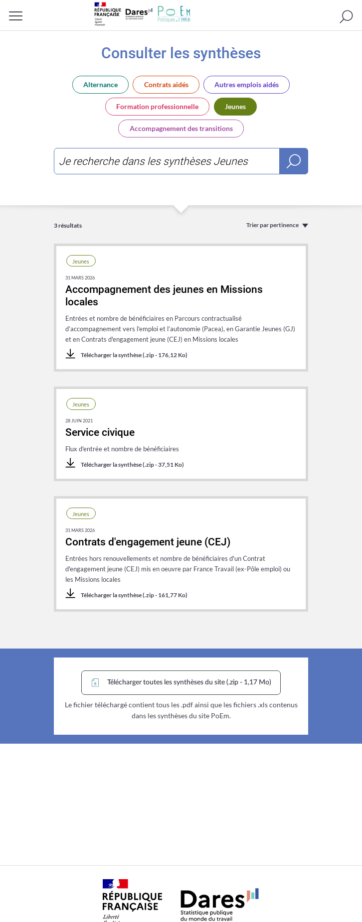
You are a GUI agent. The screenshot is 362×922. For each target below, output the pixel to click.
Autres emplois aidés (246, 84)
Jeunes (235, 106)
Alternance (100, 84)
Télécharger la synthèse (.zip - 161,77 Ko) (126, 594)
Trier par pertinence (272, 225)
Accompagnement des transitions (181, 128)
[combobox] (181, 161)
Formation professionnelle (157, 106)
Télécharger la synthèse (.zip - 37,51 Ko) (124, 464)
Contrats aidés (166, 84)
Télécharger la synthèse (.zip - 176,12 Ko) (126, 354)
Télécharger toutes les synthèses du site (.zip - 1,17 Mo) (180, 682)
